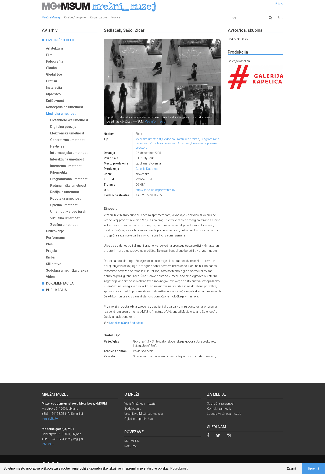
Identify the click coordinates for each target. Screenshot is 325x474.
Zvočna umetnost (64, 225)
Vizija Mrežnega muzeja (140, 403)
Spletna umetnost (64, 205)
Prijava (279, 3)
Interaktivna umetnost (67, 159)
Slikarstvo (53, 264)
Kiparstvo (53, 94)
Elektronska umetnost (67, 133)
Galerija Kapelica (147, 168)
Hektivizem (58, 146)
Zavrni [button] (291, 468)
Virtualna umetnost (65, 218)
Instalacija (54, 88)
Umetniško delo (60, 40)
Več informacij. (155, 121)
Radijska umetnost (64, 192)
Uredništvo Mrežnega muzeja (143, 413)
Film (49, 55)
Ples (49, 244)
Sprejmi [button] (313, 468)
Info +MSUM (50, 418)
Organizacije (98, 17)
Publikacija (56, 290)
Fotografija (54, 61)
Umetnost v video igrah (68, 212)
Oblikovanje (55, 231)
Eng (280, 17)
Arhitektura (54, 48)
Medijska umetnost (61, 114)
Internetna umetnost (66, 166)
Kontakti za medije (219, 408)
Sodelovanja (132, 408)
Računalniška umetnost (68, 186)
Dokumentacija (60, 283)
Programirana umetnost (69, 179)
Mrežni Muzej (51, 17)
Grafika (51, 81)
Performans (55, 238)
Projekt (51, 251)
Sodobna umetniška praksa (67, 270)
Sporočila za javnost (220, 403)
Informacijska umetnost (69, 153)
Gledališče (54, 74)
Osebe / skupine (75, 17)
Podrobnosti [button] (179, 468)
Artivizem (184, 143)
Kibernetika (59, 172)
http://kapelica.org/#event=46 (155, 190)
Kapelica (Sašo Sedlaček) (126, 323)
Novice (115, 17)
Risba (50, 257)
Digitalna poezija (63, 127)
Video (50, 277)
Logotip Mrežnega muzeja (224, 413)
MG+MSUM (132, 441)
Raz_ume (130, 446)
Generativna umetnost (67, 140)
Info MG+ (48, 444)
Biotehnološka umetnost (69, 120)
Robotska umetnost (65, 198)
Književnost (55, 101)
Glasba (51, 68)
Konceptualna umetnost (64, 107)
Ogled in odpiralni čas (138, 418)
